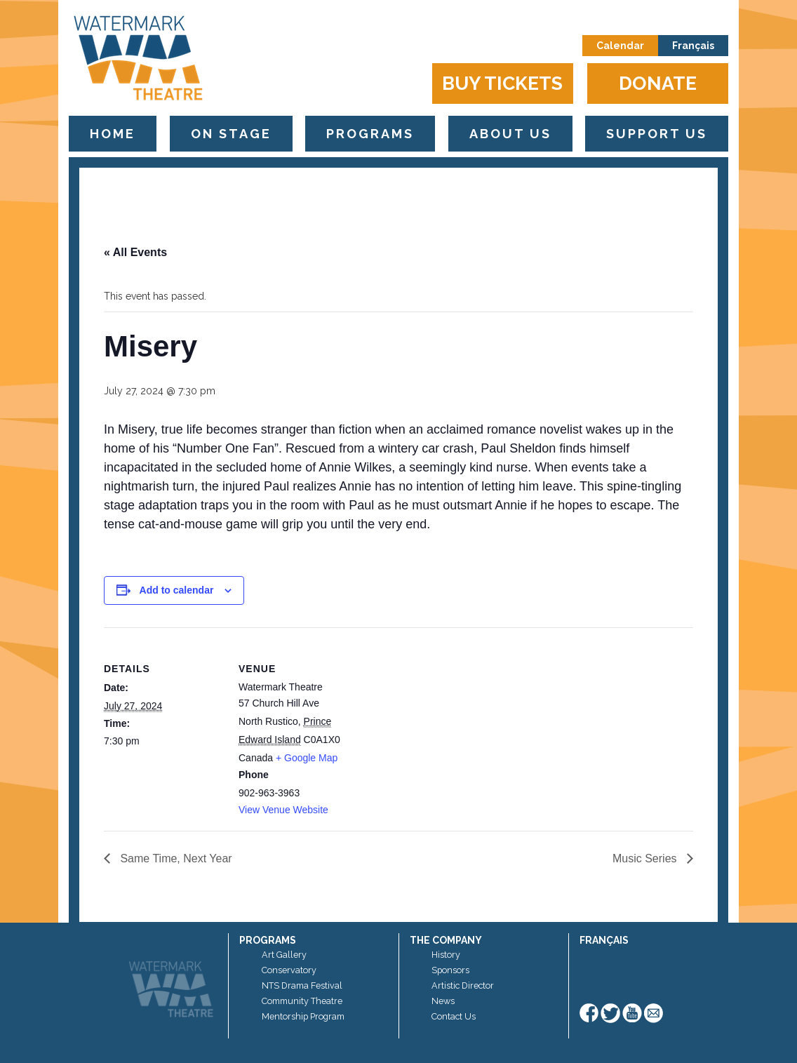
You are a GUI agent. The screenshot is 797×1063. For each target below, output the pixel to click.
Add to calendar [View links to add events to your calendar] (177, 590)
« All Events (135, 252)
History (445, 954)
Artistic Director (462, 985)
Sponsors (450, 970)
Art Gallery (284, 954)
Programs (370, 133)
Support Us (656, 133)
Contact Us (453, 1016)
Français (693, 45)
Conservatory (289, 970)
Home (112, 133)
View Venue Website (283, 809)
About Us (510, 133)
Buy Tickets (502, 83)
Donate (658, 83)
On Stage (231, 133)
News (443, 1001)
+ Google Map (306, 757)
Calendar (620, 45)
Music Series (646, 858)
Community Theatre (302, 1001)
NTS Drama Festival (302, 985)
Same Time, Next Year (174, 858)
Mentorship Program (303, 1016)
